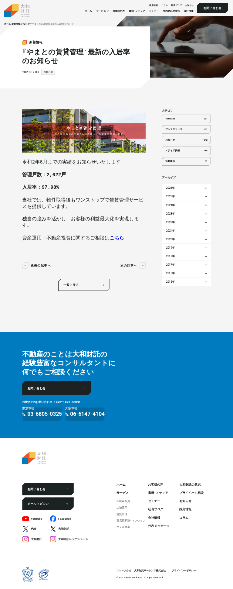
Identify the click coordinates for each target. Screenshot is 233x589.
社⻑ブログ (176, 5)
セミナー (154, 11)
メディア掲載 (186, 151)
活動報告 (186, 161)
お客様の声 (119, 11)
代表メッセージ (158, 525)
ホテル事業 (123, 527)
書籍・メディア (137, 11)
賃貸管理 (121, 514)
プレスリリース (186, 129)
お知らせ (189, 5)
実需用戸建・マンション (130, 520)
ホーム (88, 11)
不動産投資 (123, 501)
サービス (122, 492)
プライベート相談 (191, 492)
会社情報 (189, 11)
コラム (164, 5)
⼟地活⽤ (121, 507)
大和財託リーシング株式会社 (150, 570)
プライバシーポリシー (184, 570)
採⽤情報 (153, 5)
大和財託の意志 (171, 11)
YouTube (186, 119)
